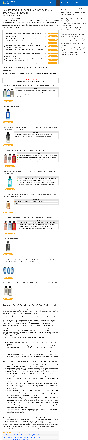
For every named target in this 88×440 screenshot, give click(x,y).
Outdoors (69, 2)
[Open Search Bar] (84, 3)
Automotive (53, 2)
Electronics (63, 2)
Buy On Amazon (53, 33)
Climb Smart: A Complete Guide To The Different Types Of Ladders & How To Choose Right (72, 19)
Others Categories (78, 3)
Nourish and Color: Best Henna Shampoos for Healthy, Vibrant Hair (22, 435)
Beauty (58, 2)
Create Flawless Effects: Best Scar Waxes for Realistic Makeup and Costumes (24, 437)
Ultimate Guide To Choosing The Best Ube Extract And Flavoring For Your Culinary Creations (73, 30)
